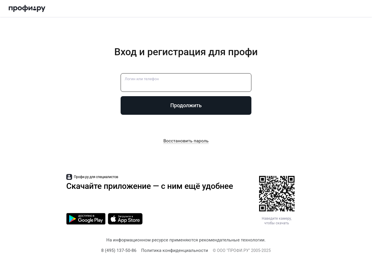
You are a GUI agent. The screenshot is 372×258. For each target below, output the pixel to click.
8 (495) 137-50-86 (118, 250)
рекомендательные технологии (231, 240)
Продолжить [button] (186, 105)
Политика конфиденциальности (174, 250)
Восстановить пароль (186, 141)
